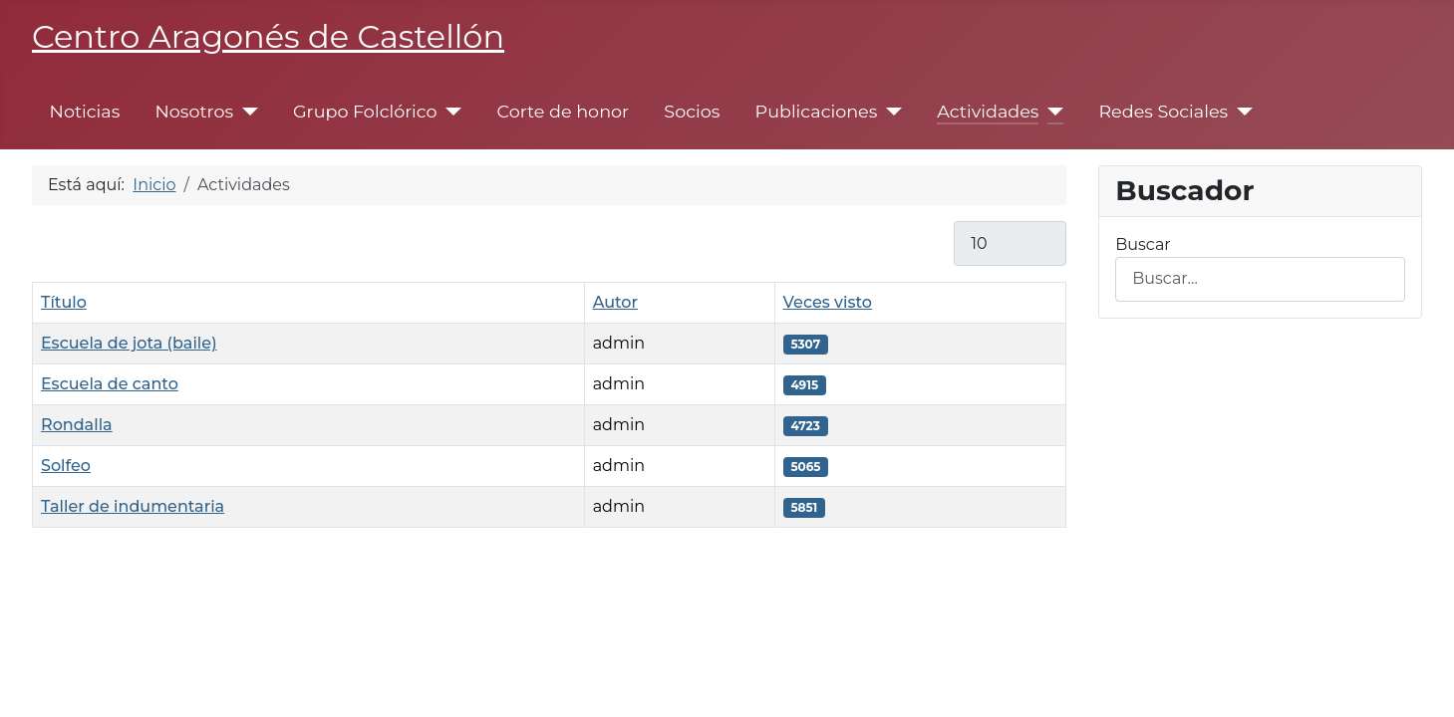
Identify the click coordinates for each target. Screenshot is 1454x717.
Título (64, 302)
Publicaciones (816, 111)
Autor (615, 302)
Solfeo (66, 465)
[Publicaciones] (889, 111)
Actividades (987, 111)
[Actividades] (1050, 111)
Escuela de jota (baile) (129, 343)
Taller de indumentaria (132, 506)
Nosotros (193, 111)
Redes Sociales (1163, 111)
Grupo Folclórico (365, 111)
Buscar (1143, 244)
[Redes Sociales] (1240, 111)
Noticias (85, 111)
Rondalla (77, 424)
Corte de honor (563, 111)
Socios (692, 111)
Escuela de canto (109, 383)
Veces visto (827, 302)
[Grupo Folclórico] (449, 111)
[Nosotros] (245, 111)
